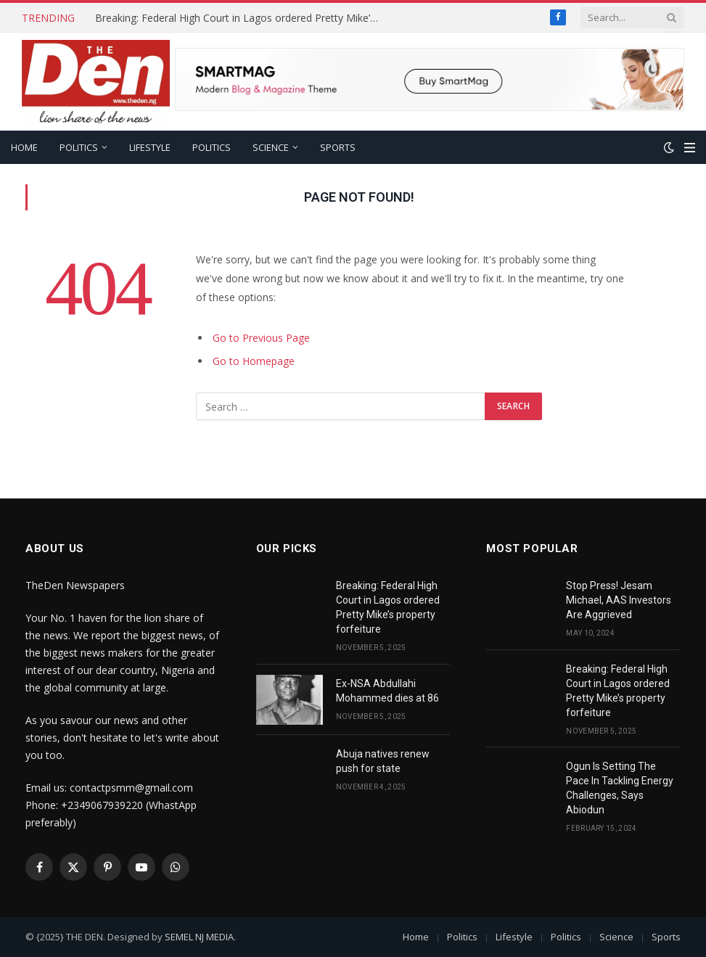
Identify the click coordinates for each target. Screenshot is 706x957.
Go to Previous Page (261, 338)
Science (271, 147)
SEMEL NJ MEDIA (199, 936)
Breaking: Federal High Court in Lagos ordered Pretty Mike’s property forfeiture (240, 18)
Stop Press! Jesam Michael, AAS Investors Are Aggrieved (618, 600)
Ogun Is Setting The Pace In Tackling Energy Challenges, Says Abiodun (619, 788)
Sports (338, 147)
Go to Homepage (254, 361)
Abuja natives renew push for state (383, 761)
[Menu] (689, 147)
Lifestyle (150, 147)
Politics (78, 147)
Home (24, 147)
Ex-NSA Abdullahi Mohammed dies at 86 (387, 691)
